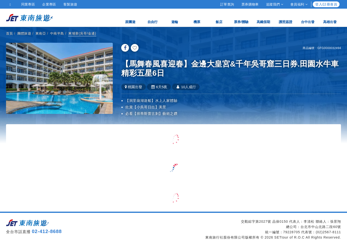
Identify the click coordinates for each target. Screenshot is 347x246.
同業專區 (28, 4)
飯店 (219, 17)
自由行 (152, 17)
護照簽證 (285, 17)
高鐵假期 (263, 17)
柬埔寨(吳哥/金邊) (82, 33)
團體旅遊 (24, 33)
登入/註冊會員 (326, 4)
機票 (197, 17)
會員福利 (298, 4)
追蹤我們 (274, 4)
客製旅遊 (70, 4)
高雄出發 (330, 17)
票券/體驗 (241, 17)
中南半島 (57, 33)
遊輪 (175, 17)
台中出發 (307, 17)
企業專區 (49, 4)
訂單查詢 (227, 4)
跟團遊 (130, 17)
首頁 (9, 33)
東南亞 (40, 33)
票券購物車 (250, 4)
